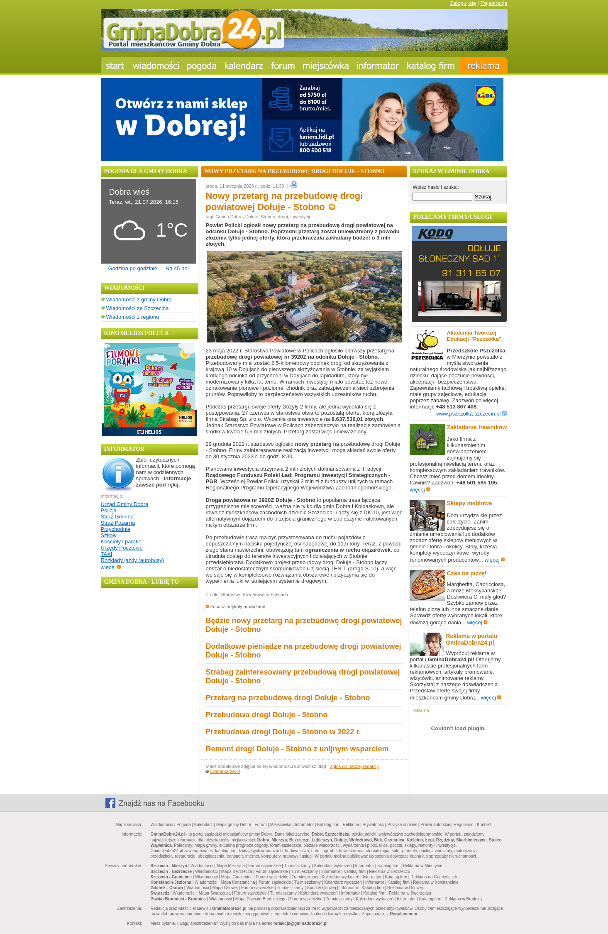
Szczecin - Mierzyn (169, 865)
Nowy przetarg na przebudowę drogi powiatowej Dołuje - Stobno (284, 201)
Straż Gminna (117, 516)
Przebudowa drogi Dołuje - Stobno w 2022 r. (283, 732)
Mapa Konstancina (238, 882)
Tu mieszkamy (297, 865)
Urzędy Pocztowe (122, 548)
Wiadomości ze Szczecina (137, 308)
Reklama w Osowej (405, 887)
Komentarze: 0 (225, 771)
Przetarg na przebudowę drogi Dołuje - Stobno (287, 698)
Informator (304, 824)
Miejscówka (281, 824)
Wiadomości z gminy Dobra (139, 299)
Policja (109, 510)
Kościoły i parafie (121, 541)
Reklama (351, 824)
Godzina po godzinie (132, 268)
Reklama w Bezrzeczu (389, 871)
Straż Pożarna (118, 523)
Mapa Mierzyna (231, 865)
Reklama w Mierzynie (422, 865)
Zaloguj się (463, 3)
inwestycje (301, 216)
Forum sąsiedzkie (264, 865)
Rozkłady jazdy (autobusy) (132, 560)
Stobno (268, 216)
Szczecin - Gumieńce (171, 877)
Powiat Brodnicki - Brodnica (178, 899)
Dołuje (251, 216)
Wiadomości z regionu (132, 317)
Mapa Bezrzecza (236, 871)
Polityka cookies (402, 824)
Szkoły (109, 535)
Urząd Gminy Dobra (125, 504)
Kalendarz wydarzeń (333, 865)
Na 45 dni (177, 268)
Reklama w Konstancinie (436, 882)
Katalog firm (328, 824)
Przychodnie (116, 529)
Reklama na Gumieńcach (433, 877)
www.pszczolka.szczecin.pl (471, 414)
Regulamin (464, 824)
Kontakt (484, 824)
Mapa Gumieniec (237, 877)
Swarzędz (160, 893)
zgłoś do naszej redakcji (354, 766)
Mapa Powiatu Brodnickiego (261, 899)
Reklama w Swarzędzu (410, 893)
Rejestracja (493, 3)
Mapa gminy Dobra (233, 824)
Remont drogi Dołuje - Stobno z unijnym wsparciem (296, 749)
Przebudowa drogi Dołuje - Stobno (266, 715)
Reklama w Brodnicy (463, 899)
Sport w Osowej (321, 887)
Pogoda (183, 824)
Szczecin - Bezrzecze (171, 871)
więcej (111, 567)
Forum (261, 824)
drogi (283, 216)
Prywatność (373, 824)
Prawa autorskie (435, 824)
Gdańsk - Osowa (167, 887)
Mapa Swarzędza (215, 893)
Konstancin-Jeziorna (171, 882)
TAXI (106, 554)
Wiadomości (162, 824)
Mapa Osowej (225, 887)
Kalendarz (203, 824)
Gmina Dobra (228, 216)
